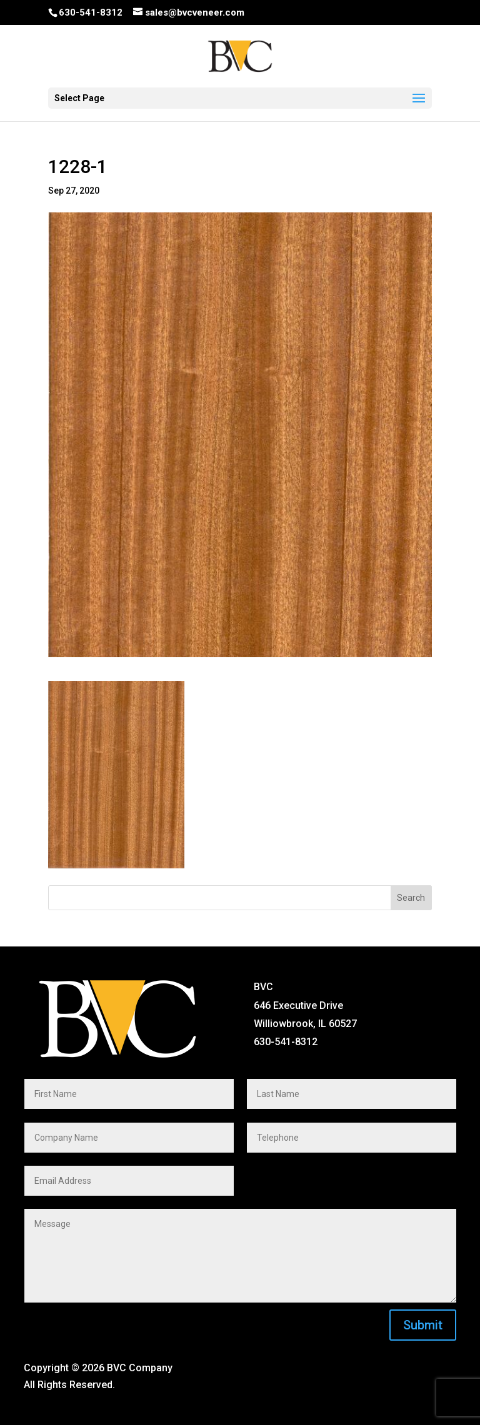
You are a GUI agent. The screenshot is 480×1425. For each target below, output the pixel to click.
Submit (422, 1325)
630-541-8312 (90, 12)
